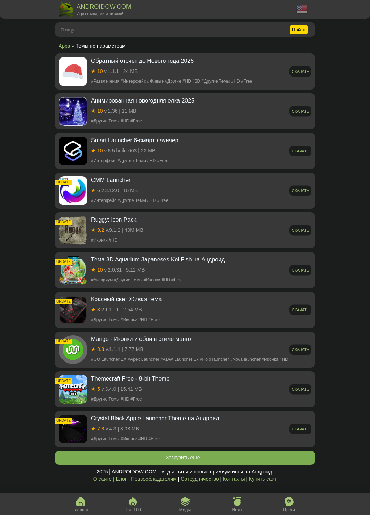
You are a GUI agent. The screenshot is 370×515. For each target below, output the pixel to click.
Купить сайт (263, 479)
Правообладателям (153, 479)
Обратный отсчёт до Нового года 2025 (142, 61)
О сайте (102, 479)
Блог (121, 479)
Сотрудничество (200, 479)
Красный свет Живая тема (126, 299)
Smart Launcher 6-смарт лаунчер (134, 140)
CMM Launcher (110, 180)
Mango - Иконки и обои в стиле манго (141, 339)
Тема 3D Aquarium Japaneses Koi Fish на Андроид (158, 259)
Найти (299, 30)
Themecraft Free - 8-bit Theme (130, 379)
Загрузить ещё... (185, 457)
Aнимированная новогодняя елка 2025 (142, 101)
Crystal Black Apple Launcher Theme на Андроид (155, 418)
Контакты (234, 479)
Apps (64, 46)
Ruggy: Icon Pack (113, 220)
